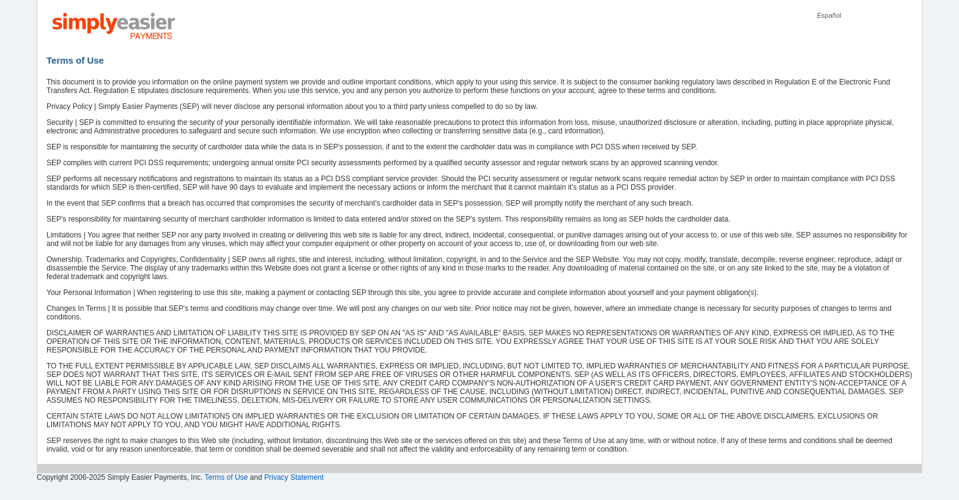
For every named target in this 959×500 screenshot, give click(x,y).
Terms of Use (226, 477)
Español (829, 15)
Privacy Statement (294, 477)
